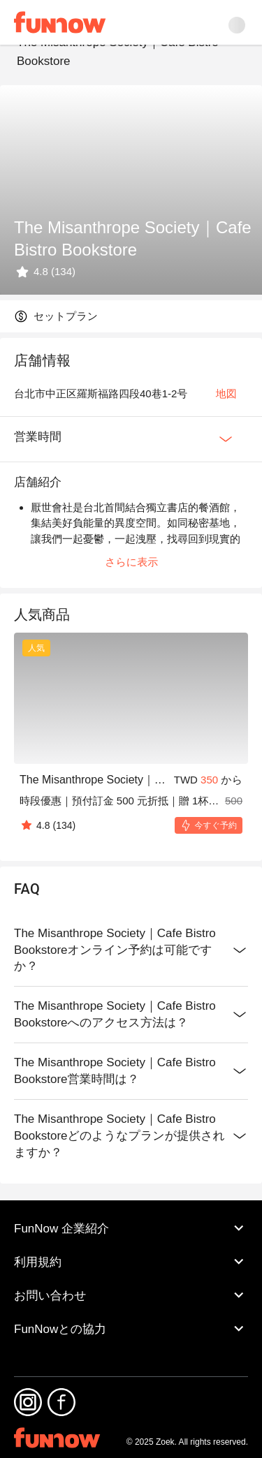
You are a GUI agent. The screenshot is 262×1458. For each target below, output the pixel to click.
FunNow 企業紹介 (131, 1228)
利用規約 (131, 1262)
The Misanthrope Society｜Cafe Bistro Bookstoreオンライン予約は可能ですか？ (131, 950)
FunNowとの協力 (131, 1329)
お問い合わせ (131, 1295)
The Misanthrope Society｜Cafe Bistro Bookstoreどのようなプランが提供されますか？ (131, 1136)
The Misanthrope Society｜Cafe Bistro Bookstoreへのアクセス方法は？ (131, 1015)
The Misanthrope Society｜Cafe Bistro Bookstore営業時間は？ (131, 1071)
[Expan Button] (225, 439)
